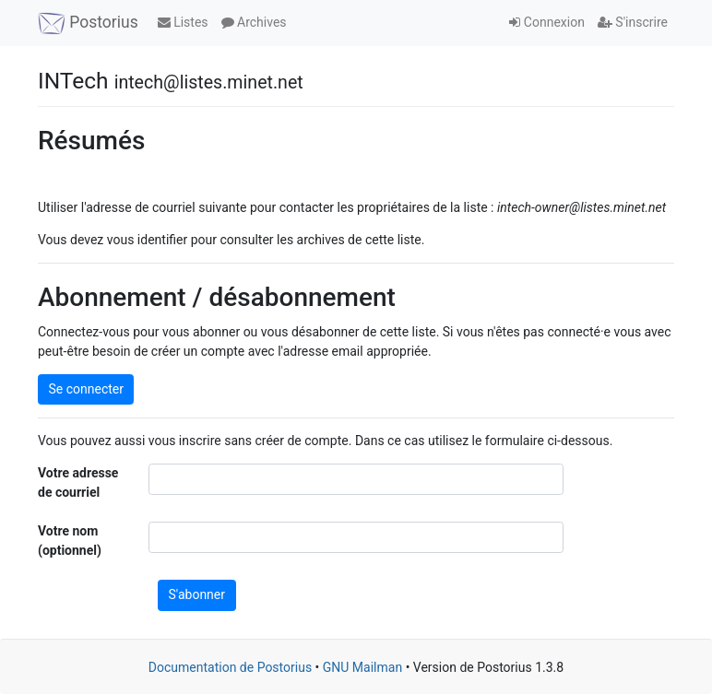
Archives (254, 22)
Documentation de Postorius (230, 667)
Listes (183, 22)
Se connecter (86, 389)
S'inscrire (633, 22)
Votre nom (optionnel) (69, 540)
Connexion (547, 22)
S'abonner (197, 594)
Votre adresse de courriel (78, 482)
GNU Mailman (362, 667)
